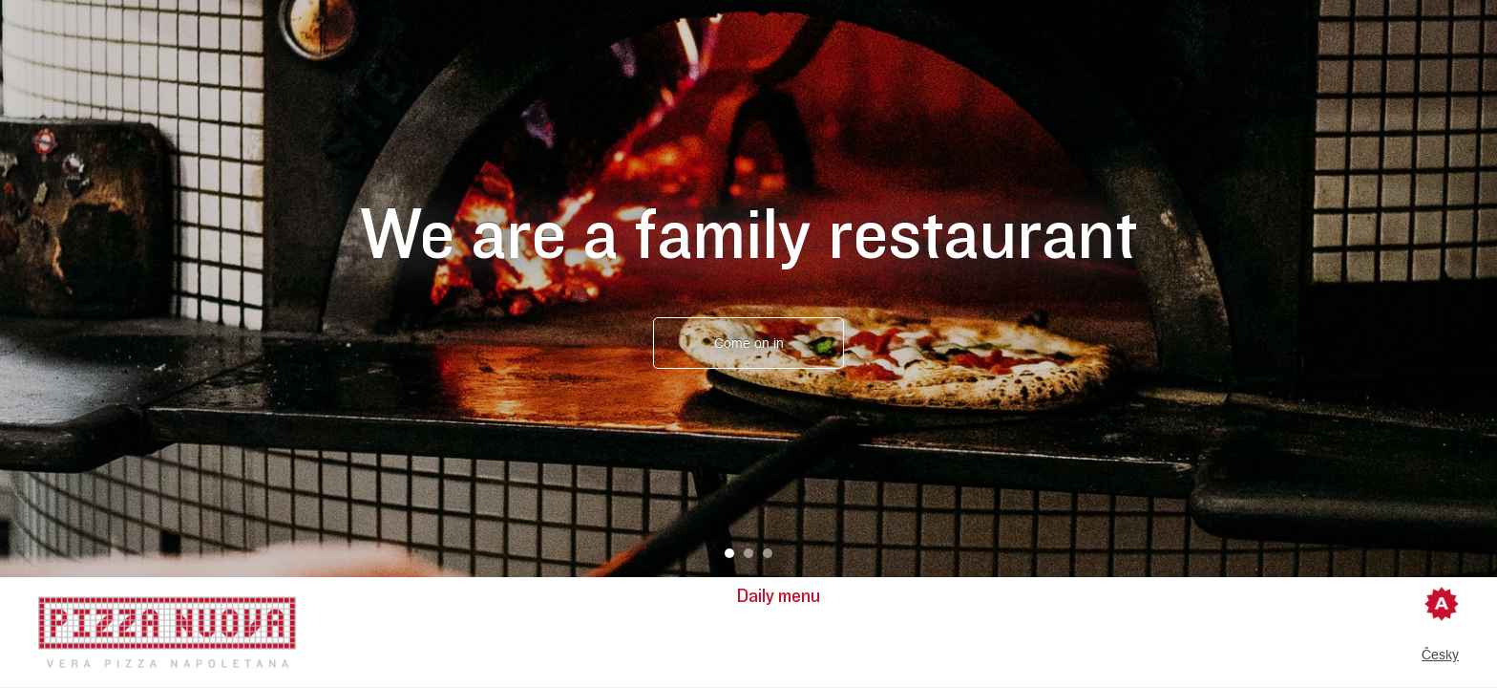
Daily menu (778, 596)
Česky (1440, 654)
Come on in (749, 343)
